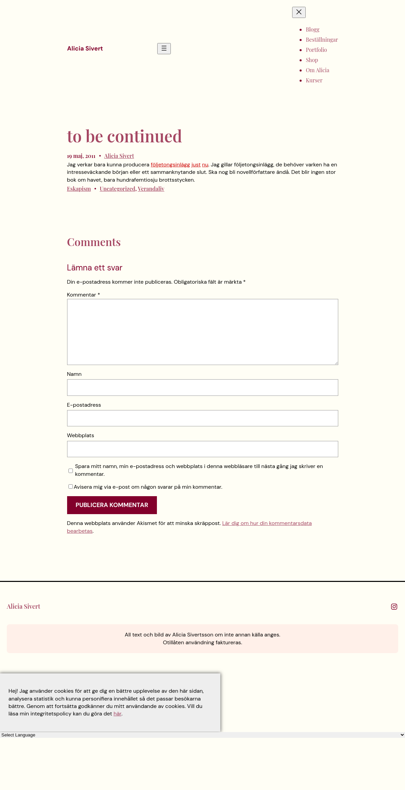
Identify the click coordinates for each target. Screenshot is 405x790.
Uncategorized (117, 188)
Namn (74, 374)
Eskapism (79, 188)
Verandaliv (151, 188)
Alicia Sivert (85, 48)
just (196, 164)
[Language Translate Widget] (202, 735)
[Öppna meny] (164, 48)
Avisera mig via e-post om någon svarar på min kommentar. (145, 486)
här (117, 713)
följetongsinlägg (170, 164)
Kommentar (83, 294)
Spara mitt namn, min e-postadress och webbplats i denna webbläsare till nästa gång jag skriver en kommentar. (199, 470)
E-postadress (84, 404)
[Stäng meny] (299, 12)
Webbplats (80, 435)
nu (205, 164)
